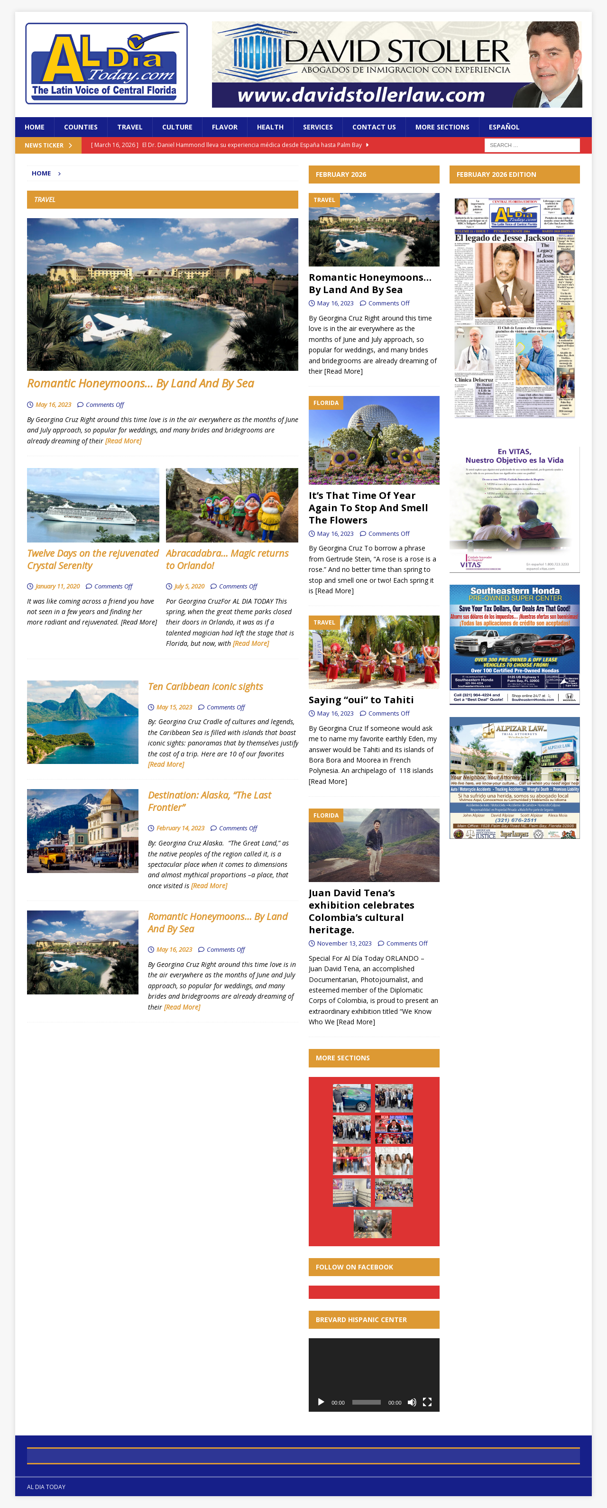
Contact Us (374, 126)
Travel (130, 126)
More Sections (442, 126)
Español (504, 126)
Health (270, 126)
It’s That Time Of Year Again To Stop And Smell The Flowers (368, 507)
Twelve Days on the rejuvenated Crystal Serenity (93, 559)
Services (318, 126)
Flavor (225, 126)
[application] (374, 1375)
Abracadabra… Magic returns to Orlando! (227, 559)
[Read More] (123, 440)
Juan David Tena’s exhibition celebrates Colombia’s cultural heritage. (361, 911)
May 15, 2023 (174, 707)
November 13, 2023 (344, 943)
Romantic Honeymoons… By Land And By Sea (140, 383)
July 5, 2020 (189, 586)
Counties (81, 126)
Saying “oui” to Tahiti (361, 699)
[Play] (321, 1402)
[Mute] (412, 1402)
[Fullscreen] (427, 1402)
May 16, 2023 (53, 404)
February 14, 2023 (180, 828)
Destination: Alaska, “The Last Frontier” (209, 801)
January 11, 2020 (58, 586)
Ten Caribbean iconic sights (205, 686)
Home (35, 126)
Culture (177, 126)
